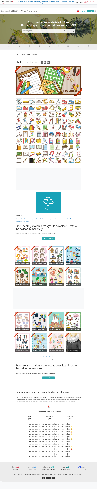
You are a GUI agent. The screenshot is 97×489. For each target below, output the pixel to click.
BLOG (35, 11)
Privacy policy (27, 474)
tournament (26, 221)
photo (62, 218)
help (15, 474)
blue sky (31, 218)
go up (53, 218)
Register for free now (48, 238)
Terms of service (57, 474)
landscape (57, 218)
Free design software (65, 469)
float (48, 218)
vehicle (71, 218)
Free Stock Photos (32, 469)
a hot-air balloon (20, 218)
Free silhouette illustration (48, 469)
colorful (35, 218)
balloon (26, 218)
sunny (75, 218)
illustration (23, 54)
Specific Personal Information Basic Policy (42, 474)
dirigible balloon (42, 218)
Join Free (20, 474)
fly (50, 218)
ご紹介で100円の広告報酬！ (89, 2)
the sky (66, 218)
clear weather (19, 221)
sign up (83, 11)
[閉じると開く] (1, 481)
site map (71, 474)
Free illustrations (15, 469)
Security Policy (77, 474)
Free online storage (81, 469)
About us (65, 474)
